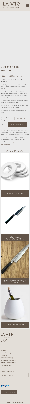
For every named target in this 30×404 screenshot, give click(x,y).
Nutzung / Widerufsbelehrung (9, 362)
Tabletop (13, 139)
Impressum (4, 355)
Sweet (8, 139)
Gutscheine (20, 132)
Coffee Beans (20, 130)
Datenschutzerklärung (7, 357)
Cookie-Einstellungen (6, 353)
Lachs (25, 134)
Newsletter (4, 136)
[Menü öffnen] (27, 5)
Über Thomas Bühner (7, 365)
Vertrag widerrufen (9, 392)
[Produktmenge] (3, 124)
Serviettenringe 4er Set (15, 193)
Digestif (7, 132)
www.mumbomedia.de (18, 402)
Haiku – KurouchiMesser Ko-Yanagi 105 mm (15, 238)
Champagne (14, 130)
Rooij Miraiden (11, 136)
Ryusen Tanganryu (10, 137)
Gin (17, 132)
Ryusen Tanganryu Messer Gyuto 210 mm (14, 282)
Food (14, 132)
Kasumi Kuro (9, 134)
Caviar (8, 130)
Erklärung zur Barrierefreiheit (9, 360)
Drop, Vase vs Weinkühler (15, 324)
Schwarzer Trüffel (19, 137)
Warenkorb (4, 350)
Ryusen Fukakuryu (19, 136)
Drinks (11, 132)
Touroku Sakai (18, 139)
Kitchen (14, 134)
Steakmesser (4, 139)
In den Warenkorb (17, 124)
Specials (26, 137)
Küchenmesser (19, 134)
